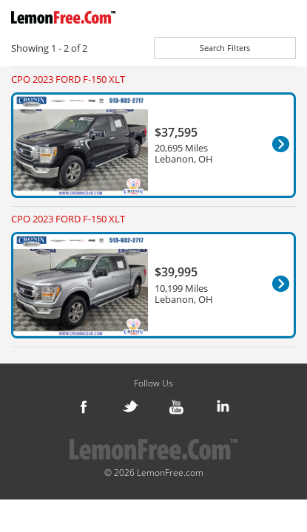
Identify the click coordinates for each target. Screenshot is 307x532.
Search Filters (225, 47)
